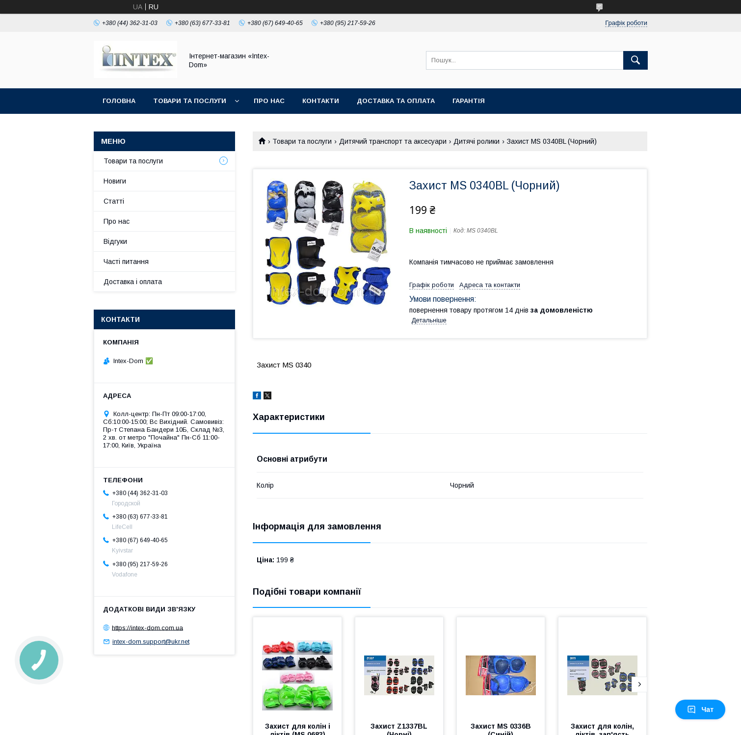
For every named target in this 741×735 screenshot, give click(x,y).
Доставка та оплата (396, 101)
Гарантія (468, 101)
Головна (119, 101)
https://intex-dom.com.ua (147, 627)
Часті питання (126, 261)
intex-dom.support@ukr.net (150, 641)
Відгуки (115, 241)
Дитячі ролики (476, 141)
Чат (700, 709)
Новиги (115, 181)
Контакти (320, 101)
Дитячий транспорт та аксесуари (393, 141)
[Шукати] (635, 60)
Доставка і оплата (133, 282)
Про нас (269, 101)
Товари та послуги (189, 101)
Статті (114, 201)
